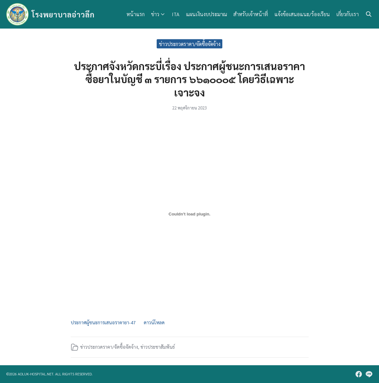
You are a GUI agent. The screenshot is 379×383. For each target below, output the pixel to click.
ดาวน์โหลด (154, 322)
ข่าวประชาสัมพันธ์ (157, 347)
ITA (176, 14)
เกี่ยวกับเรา (347, 14)
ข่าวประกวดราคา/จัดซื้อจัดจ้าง (189, 43)
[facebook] (359, 374)
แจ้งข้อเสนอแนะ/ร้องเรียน (302, 14)
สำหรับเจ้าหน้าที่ (250, 14)
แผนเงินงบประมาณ (206, 14)
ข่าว (155, 14)
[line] (369, 374)
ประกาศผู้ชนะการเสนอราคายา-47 (103, 322)
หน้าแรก (136, 14)
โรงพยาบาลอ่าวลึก (63, 14)
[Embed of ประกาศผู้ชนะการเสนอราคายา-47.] (190, 214)
